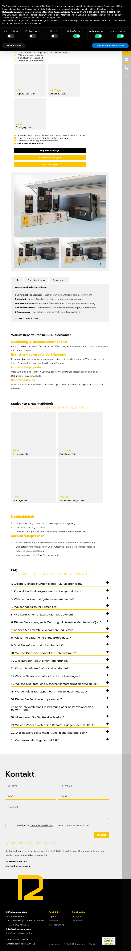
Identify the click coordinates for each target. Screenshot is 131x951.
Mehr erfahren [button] (14, 45)
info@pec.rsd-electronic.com (21, 933)
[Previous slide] (19, 233)
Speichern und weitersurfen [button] (110, 45)
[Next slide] (100, 233)
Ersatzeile (53, 920)
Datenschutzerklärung (41, 825)
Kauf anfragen (50, 164)
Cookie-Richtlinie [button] (100, 12)
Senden (101, 835)
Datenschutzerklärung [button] (114, 6)
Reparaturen (55, 916)
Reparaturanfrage (50, 150)
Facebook (77, 920)
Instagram (77, 916)
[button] (36, 253)
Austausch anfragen (50, 157)
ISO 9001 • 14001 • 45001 (30, 143)
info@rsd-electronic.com (17, 865)
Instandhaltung (56, 924)
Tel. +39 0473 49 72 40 (16, 861)
